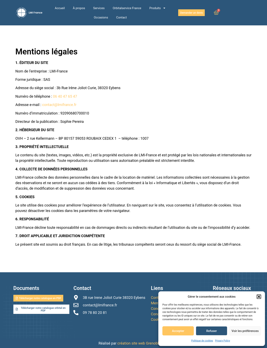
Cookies (157, 319)
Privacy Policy (222, 340)
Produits (157, 8)
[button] (259, 297)
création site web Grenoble (139, 343)
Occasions (101, 17)
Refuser (211, 331)
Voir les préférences (245, 331)
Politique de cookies (202, 340)
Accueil (60, 8)
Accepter (178, 331)
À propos (79, 8)
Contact (121, 17)
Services (99, 8)
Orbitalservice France (127, 8)
